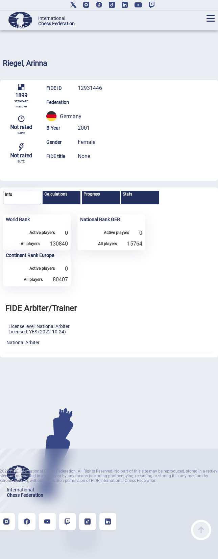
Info (8, 194)
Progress (91, 194)
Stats (127, 194)
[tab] (22, 198)
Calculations (55, 194)
